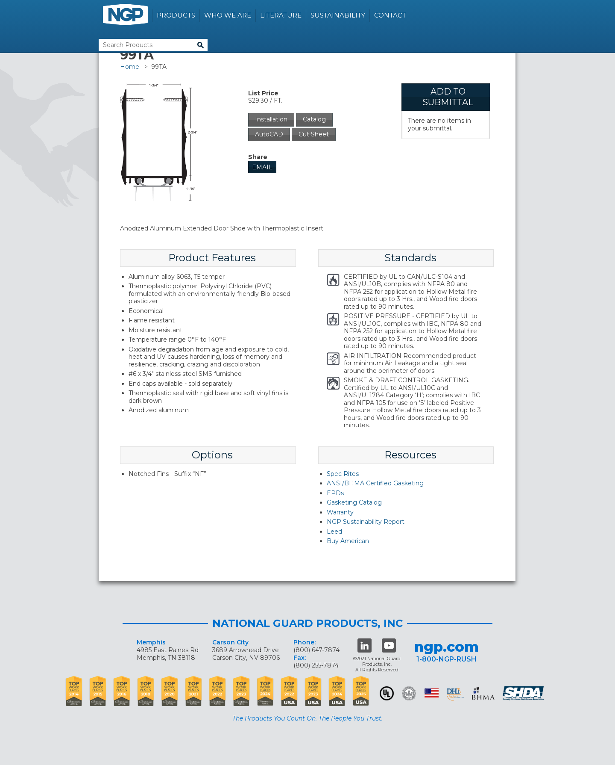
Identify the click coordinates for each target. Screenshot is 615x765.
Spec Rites (343, 474)
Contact (390, 15)
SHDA (524, 693)
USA (432, 693)
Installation (271, 119)
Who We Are (227, 15)
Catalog (314, 119)
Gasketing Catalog (354, 502)
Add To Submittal (447, 96)
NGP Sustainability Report (365, 522)
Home (129, 67)
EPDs (335, 493)
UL (387, 693)
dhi (455, 694)
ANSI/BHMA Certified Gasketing (375, 483)
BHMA (483, 693)
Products (176, 15)
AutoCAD (269, 134)
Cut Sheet (314, 134)
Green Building (409, 693)
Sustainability (337, 15)
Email (262, 167)
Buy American (348, 541)
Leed (334, 531)
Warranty (340, 512)
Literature (281, 15)
